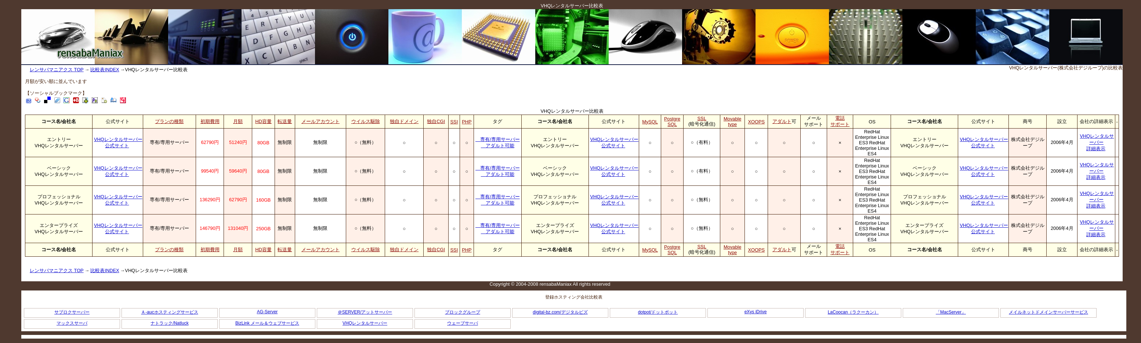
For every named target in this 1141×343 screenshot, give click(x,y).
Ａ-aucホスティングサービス (169, 312)
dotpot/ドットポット (658, 312)
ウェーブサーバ (462, 323)
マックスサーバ (72, 323)
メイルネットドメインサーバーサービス (1048, 312)
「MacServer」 (951, 312)
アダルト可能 (497, 145)
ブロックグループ (462, 312)
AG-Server (267, 311)
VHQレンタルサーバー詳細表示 (1097, 142)
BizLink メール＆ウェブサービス (267, 323)
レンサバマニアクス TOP (57, 69)
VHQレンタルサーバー (365, 323)
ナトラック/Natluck (169, 323)
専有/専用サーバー (497, 139)
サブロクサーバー (72, 312)
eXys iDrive (756, 311)
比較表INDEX (104, 69)
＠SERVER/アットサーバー (365, 312)
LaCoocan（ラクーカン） (853, 312)
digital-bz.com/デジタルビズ (560, 312)
